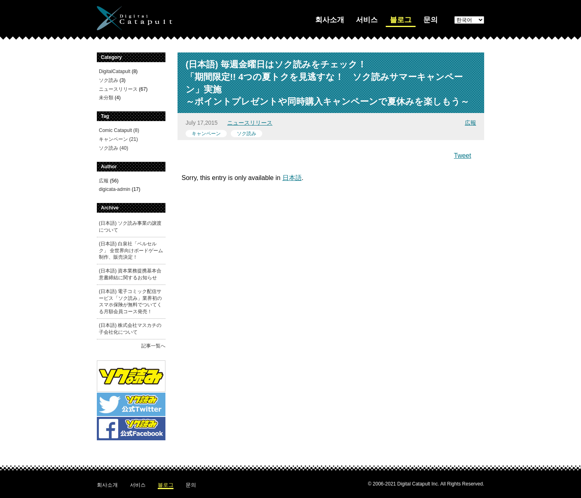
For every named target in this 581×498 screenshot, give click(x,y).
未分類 (106, 97)
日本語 (292, 177)
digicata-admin (114, 189)
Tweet (462, 155)
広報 (470, 122)
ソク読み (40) (113, 148)
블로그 (401, 20)
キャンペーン (206, 133)
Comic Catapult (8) (119, 130)
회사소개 (329, 20)
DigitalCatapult (114, 71)
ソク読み (246, 133)
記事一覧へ (153, 346)
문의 (430, 20)
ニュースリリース (249, 122)
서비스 (367, 20)
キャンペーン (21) (118, 139)
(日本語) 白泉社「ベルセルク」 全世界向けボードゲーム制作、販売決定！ (131, 250)
